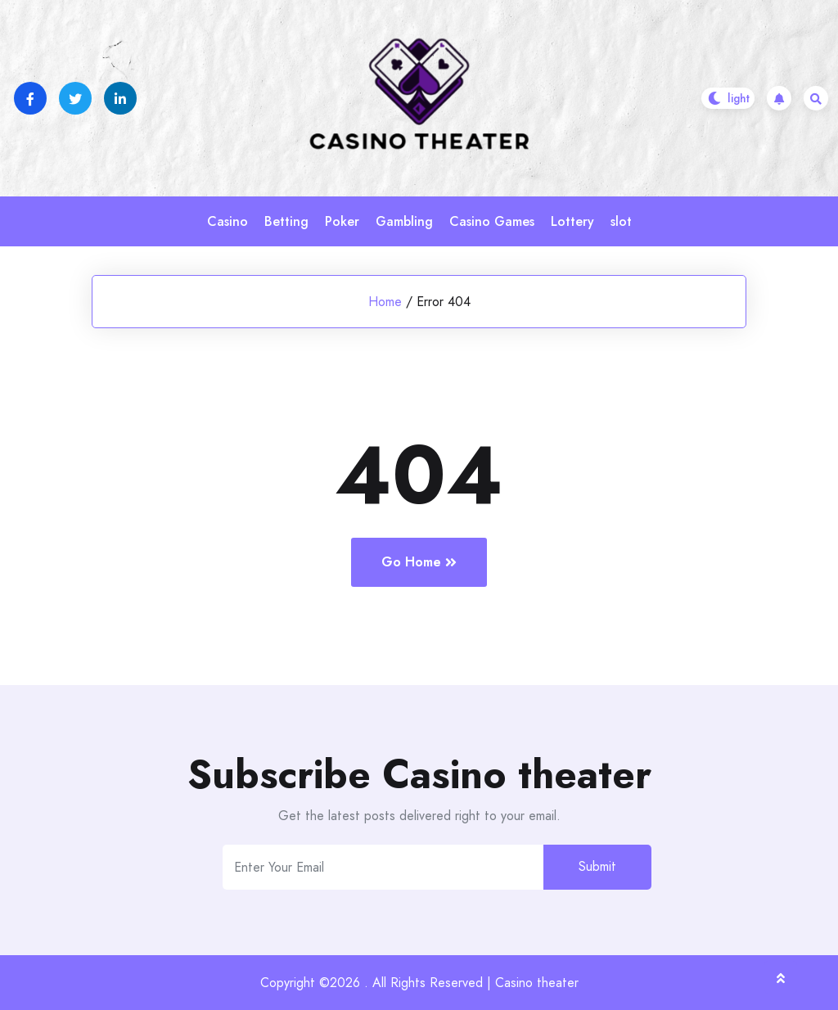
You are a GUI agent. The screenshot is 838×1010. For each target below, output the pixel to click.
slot (621, 221)
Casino (227, 221)
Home (385, 301)
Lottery (572, 221)
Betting (286, 221)
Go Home (419, 561)
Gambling (404, 221)
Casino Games (491, 221)
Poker (342, 221)
